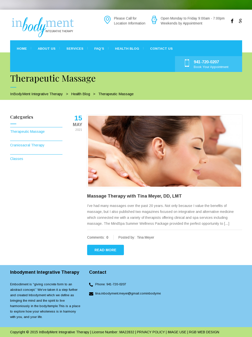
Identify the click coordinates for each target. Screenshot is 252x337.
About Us (47, 48)
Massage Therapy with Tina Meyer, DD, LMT (134, 196)
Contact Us (161, 48)
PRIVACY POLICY (150, 332)
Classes (16, 159)
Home (22, 48)
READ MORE (105, 250)
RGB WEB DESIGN (204, 332)
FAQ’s (99, 48)
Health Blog (127, 48)
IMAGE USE (177, 332)
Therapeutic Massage (27, 132)
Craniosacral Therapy (27, 145)
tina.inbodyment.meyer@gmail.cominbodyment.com (133, 293)
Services (74, 48)
